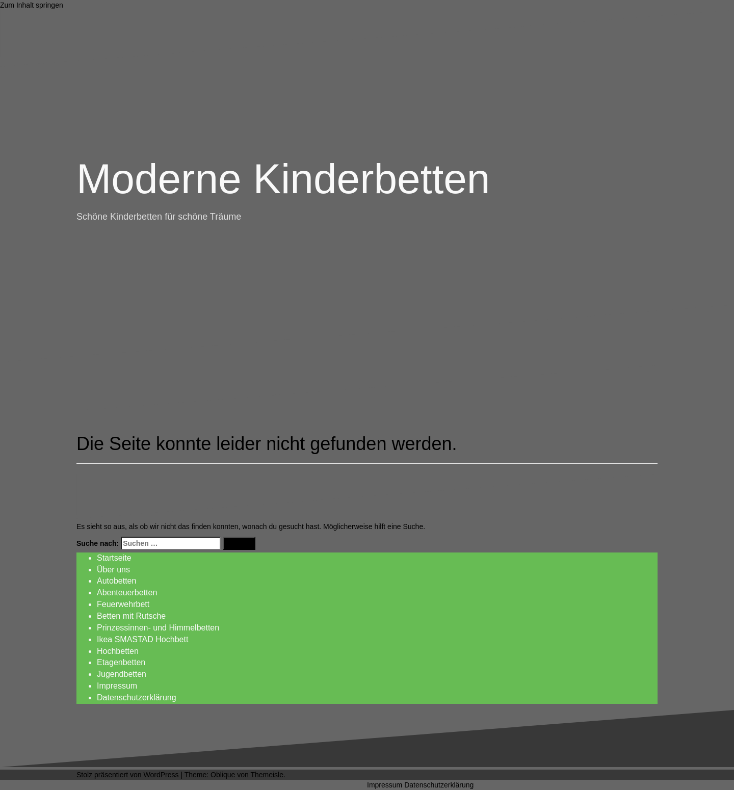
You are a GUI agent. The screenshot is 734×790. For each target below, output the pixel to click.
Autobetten (116, 580)
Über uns (113, 569)
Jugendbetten (121, 674)
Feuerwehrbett (123, 604)
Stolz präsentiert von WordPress (127, 775)
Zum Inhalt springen (31, 5)
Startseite (114, 558)
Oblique (223, 775)
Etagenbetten (121, 662)
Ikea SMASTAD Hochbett (142, 639)
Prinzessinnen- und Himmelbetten (158, 627)
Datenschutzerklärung (136, 697)
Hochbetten (118, 651)
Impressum (117, 685)
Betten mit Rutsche (131, 616)
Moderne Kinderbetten (283, 178)
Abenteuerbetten (127, 592)
